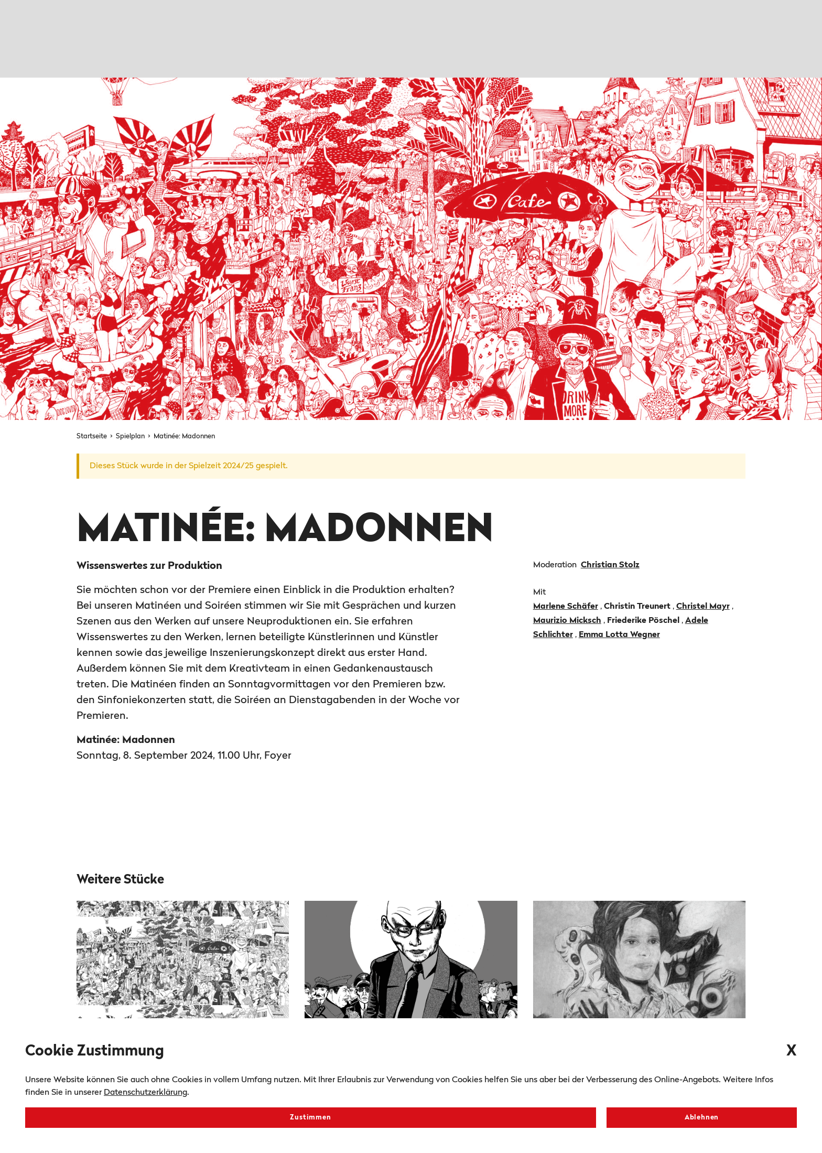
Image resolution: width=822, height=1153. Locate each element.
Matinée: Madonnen (184, 436)
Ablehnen (702, 1117)
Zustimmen (310, 1117)
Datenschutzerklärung (145, 1093)
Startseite (93, 436)
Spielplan (131, 436)
